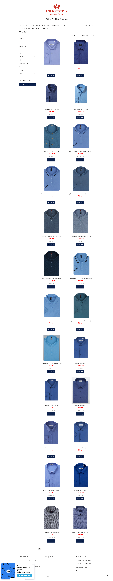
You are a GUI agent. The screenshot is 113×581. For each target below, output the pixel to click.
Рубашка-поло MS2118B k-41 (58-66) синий (81, 194)
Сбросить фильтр (27, 84)
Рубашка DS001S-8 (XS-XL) (51, 405)
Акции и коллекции (57, 560)
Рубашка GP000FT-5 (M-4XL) (51, 448)
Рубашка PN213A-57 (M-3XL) (52, 151)
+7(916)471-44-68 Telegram (83, 563)
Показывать (75, 548)
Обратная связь (48, 563)
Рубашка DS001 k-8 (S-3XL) (80, 363)
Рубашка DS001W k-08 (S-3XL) (80, 448)
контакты (67, 560)
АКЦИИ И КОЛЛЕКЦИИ (42, 28)
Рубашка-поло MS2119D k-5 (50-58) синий (51, 194)
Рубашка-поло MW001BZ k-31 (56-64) (51, 363)
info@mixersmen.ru (81, 567)
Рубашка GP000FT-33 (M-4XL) (52, 66)
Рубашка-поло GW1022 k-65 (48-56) (81, 236)
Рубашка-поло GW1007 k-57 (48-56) (52, 236)
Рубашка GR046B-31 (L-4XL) (81, 109)
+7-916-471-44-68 (81, 557)
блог (49, 560)
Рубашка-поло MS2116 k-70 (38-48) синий (51, 321)
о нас (45, 560)
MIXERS (29, 25)
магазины (28, 569)
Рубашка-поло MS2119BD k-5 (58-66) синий (81, 151)
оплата (22, 569)
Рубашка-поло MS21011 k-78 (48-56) (81, 321)
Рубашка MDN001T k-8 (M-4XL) (80, 490)
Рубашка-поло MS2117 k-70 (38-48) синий (80, 278)
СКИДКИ (62, 25)
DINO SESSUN (37, 25)
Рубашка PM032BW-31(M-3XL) (51, 490)
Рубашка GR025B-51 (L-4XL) (51, 109)
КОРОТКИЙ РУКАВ (29, 28)
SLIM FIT (21, 28)
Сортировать (74, 35)
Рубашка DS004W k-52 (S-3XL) (80, 532)
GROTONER (55, 25)
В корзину (51, 75)
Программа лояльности (26, 566)
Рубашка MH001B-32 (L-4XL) (81, 66)
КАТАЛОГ (22, 25)
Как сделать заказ (25, 563)
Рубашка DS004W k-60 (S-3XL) (51, 532)
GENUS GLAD (46, 25)
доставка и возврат (25, 560)
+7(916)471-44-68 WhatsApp (56, 19)
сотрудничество (37, 560)
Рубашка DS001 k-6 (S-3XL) (80, 405)
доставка (37, 566)
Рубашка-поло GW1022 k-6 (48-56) (51, 278)
